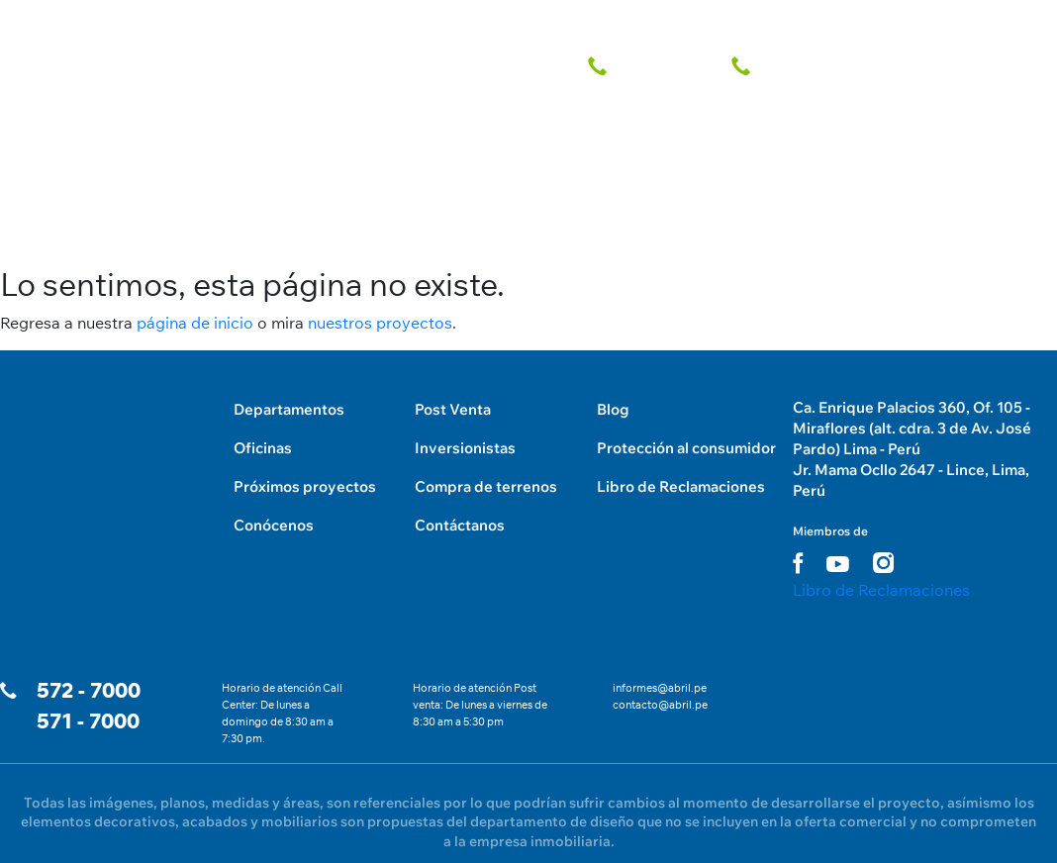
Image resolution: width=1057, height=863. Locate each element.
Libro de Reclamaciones (681, 486)
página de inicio (195, 323)
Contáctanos (460, 525)
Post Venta (453, 409)
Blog (613, 409)
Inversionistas (465, 447)
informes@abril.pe (660, 688)
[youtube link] (837, 564)
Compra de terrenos (486, 486)
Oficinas (263, 447)
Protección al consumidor (686, 447)
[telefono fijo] (647, 66)
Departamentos (289, 409)
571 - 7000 (88, 721)
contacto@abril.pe (660, 705)
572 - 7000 (89, 690)
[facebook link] (798, 562)
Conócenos (274, 525)
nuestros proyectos (380, 323)
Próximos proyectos (305, 486)
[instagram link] (883, 562)
